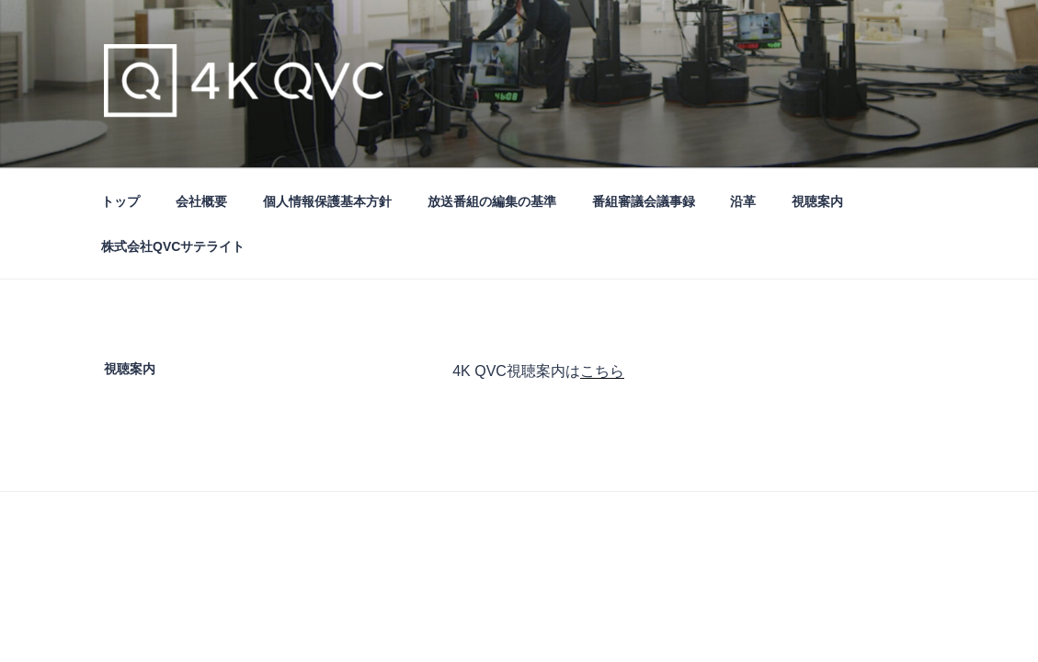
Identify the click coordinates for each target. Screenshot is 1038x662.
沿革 (743, 201)
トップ (120, 201)
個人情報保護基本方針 (327, 201)
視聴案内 (817, 201)
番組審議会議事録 (643, 201)
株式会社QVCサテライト (173, 246)
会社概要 (201, 201)
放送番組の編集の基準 (492, 201)
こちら (602, 371)
